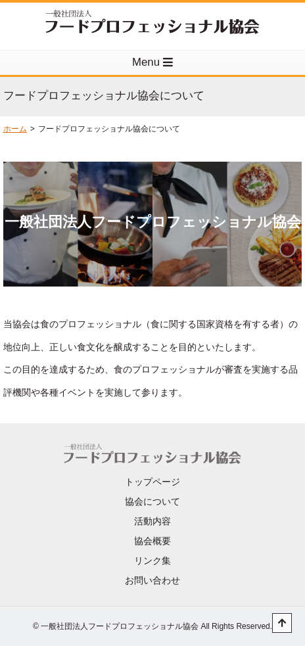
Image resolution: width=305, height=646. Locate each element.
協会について (152, 501)
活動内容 (152, 521)
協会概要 (152, 541)
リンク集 (152, 560)
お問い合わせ (152, 580)
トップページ (152, 481)
